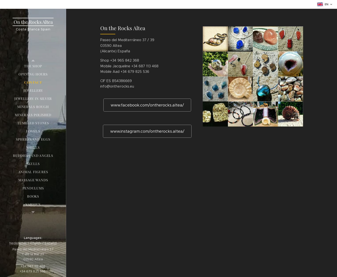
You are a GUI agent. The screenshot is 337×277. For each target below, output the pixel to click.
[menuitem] (33, 66)
